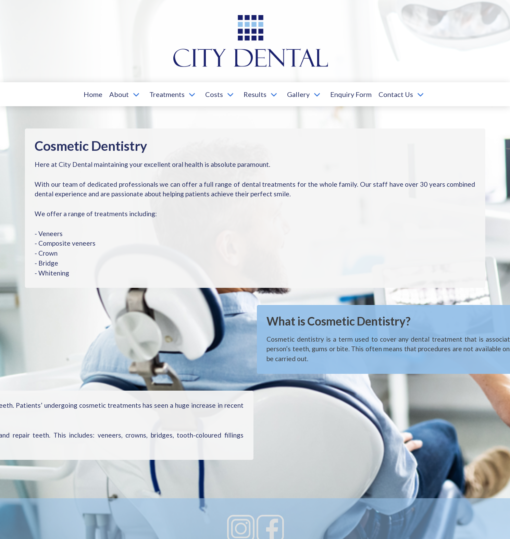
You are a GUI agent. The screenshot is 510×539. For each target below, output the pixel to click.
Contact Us (395, 94)
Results (255, 94)
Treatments (167, 94)
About (119, 94)
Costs (214, 94)
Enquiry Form (351, 94)
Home (93, 94)
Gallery (298, 94)
